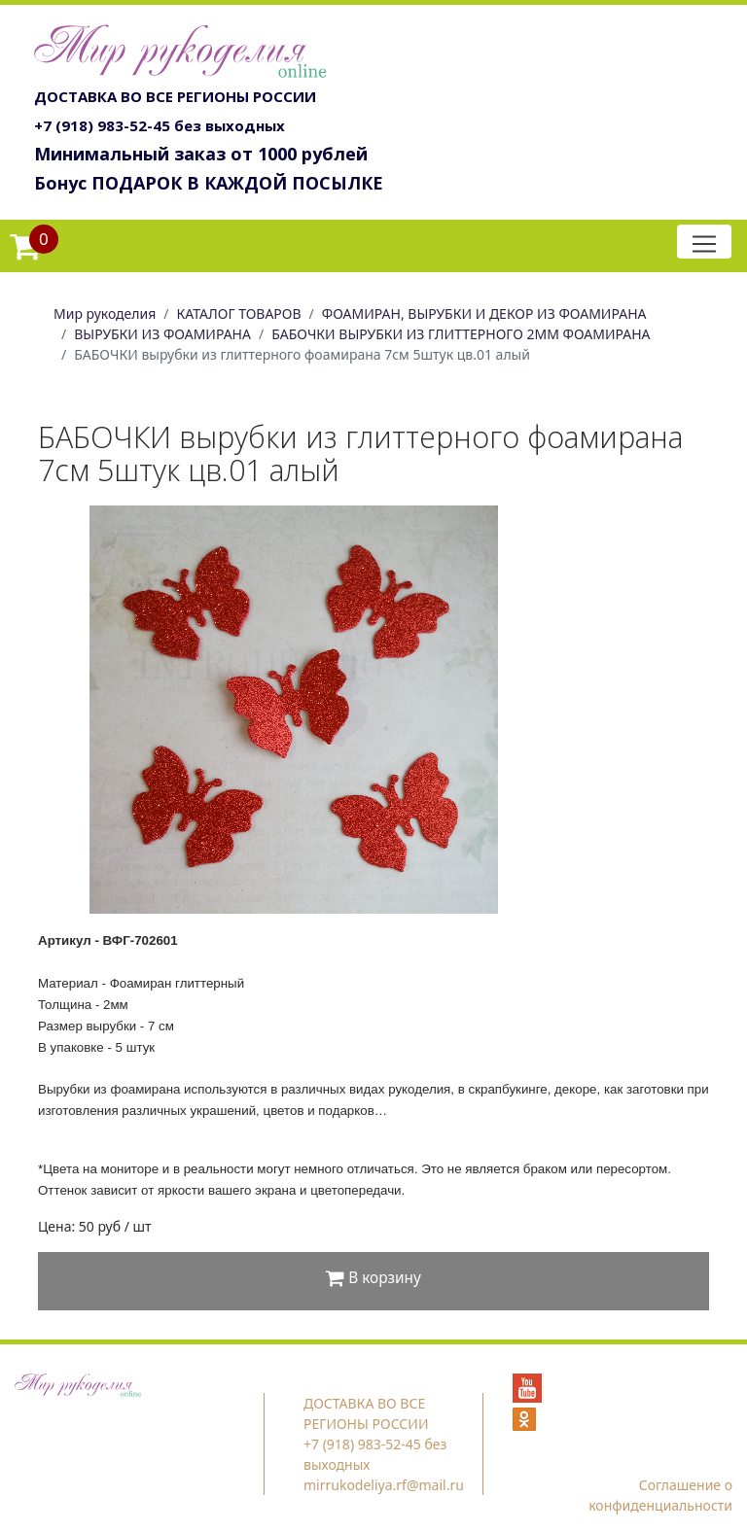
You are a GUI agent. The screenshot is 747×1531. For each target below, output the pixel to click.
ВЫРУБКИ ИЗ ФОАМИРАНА (162, 334)
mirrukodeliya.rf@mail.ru (383, 1485)
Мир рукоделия (104, 313)
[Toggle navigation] (704, 242)
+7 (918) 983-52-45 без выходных (159, 125)
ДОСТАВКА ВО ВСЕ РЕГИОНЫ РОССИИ (175, 96)
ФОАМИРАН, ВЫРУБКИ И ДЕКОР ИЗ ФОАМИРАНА (484, 313)
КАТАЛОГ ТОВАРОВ (239, 313)
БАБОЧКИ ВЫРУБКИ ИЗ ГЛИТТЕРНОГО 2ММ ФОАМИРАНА (460, 334)
